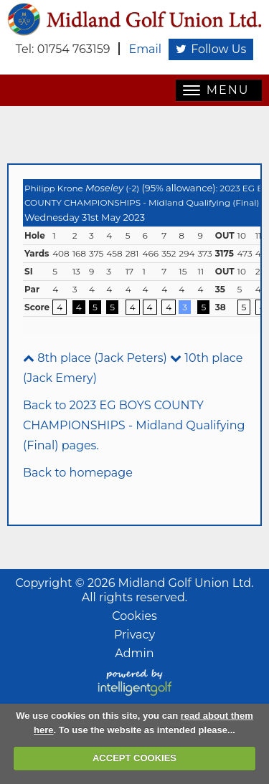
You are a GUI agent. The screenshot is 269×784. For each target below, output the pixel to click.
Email (144, 49)
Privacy (134, 634)
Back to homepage (78, 472)
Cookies (134, 616)
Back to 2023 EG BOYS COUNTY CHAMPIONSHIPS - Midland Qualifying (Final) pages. (134, 425)
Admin (134, 653)
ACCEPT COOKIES (134, 757)
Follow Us (211, 49)
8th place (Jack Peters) (95, 358)
